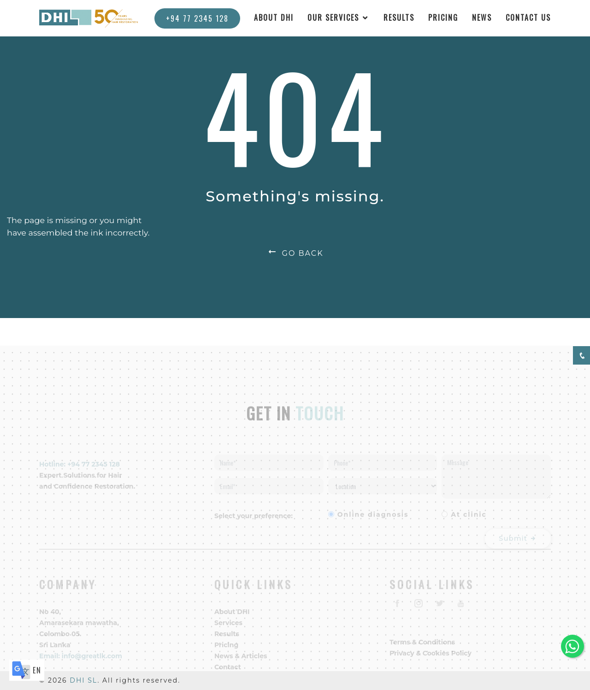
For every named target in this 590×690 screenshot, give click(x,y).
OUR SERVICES (333, 17)
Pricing (226, 651)
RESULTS (399, 17)
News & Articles (240, 662)
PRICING (443, 17)
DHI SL (83, 680)
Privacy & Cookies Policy (430, 659)
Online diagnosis (373, 521)
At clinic (469, 521)
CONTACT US (528, 17)
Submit (518, 545)
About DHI (232, 618)
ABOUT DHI (274, 17)
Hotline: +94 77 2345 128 (79, 471)
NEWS (482, 17)
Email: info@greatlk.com (80, 662)
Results (226, 640)
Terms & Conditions (422, 648)
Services (228, 629)
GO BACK (294, 253)
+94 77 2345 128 (197, 18)
